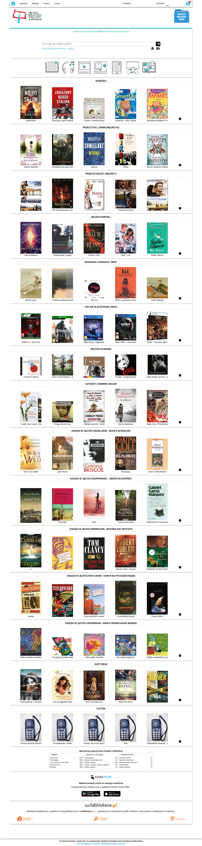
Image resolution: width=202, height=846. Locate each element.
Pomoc (46, 3)
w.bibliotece (87, 811)
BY (151, 3)
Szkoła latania (89, 758)
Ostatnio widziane (90, 762)
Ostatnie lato (54, 758)
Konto (57, 3)
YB (145, 3)
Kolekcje (70, 48)
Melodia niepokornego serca (93, 760)
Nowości (23, 3)
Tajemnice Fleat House (126, 760)
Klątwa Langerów (90, 767)
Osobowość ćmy (55, 765)
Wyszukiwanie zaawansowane (54, 48)
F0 (167, 3)
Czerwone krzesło (125, 758)
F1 (172, 3)
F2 (178, 3)
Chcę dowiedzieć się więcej (88, 843)
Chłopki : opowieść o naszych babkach (97, 765)
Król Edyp (53, 767)
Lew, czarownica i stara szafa (59, 762)
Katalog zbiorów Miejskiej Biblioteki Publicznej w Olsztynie (101, 31)
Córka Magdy (54, 760)
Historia (35, 3)
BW (140, 3)
